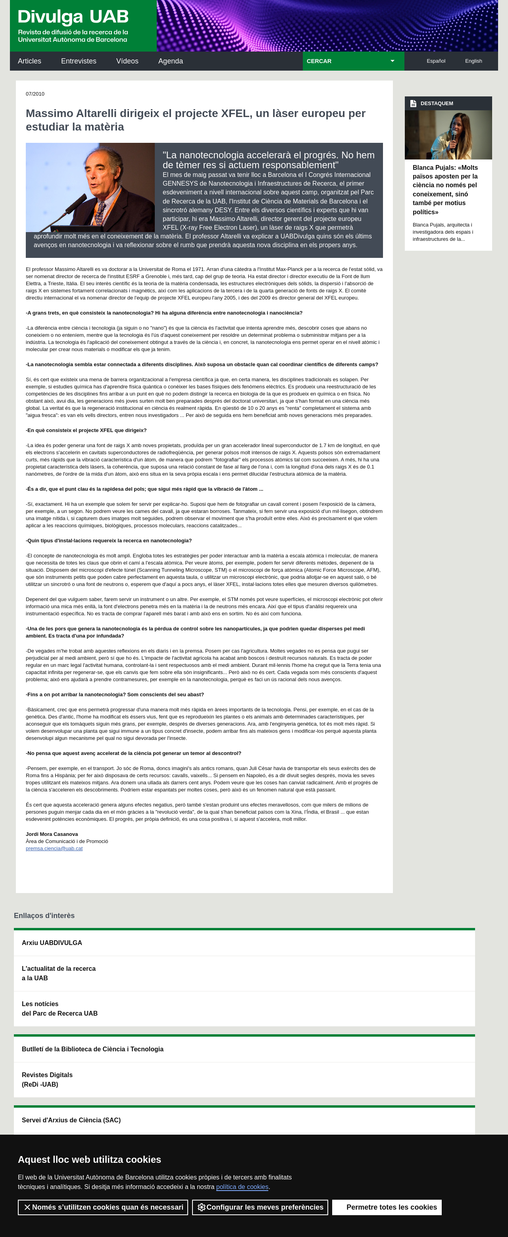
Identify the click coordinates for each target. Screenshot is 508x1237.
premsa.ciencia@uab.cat (54, 848)
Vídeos (127, 61)
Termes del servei (176, 1122)
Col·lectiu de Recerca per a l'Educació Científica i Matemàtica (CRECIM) (348, 988)
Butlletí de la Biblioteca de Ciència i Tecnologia (153, 947)
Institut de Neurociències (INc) (443, 947)
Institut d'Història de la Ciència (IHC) (344, 947)
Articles (29, 61)
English (473, 61)
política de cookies (242, 1186)
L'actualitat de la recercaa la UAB (59, 973)
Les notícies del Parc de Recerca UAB (60, 1009)
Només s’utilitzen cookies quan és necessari (103, 1207)
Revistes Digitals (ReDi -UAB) (143, 983)
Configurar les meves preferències (260, 1207)
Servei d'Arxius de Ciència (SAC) (241, 947)
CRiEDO (322, 1023)
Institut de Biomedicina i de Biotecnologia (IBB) (442, 1028)
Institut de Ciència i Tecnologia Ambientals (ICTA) (440, 988)
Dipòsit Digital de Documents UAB (240, 983)
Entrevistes (78, 61)
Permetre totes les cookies (387, 1207)
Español (436, 61)
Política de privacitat (120, 1122)
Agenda (170, 61)
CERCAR (319, 61)
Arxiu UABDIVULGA (52, 942)
